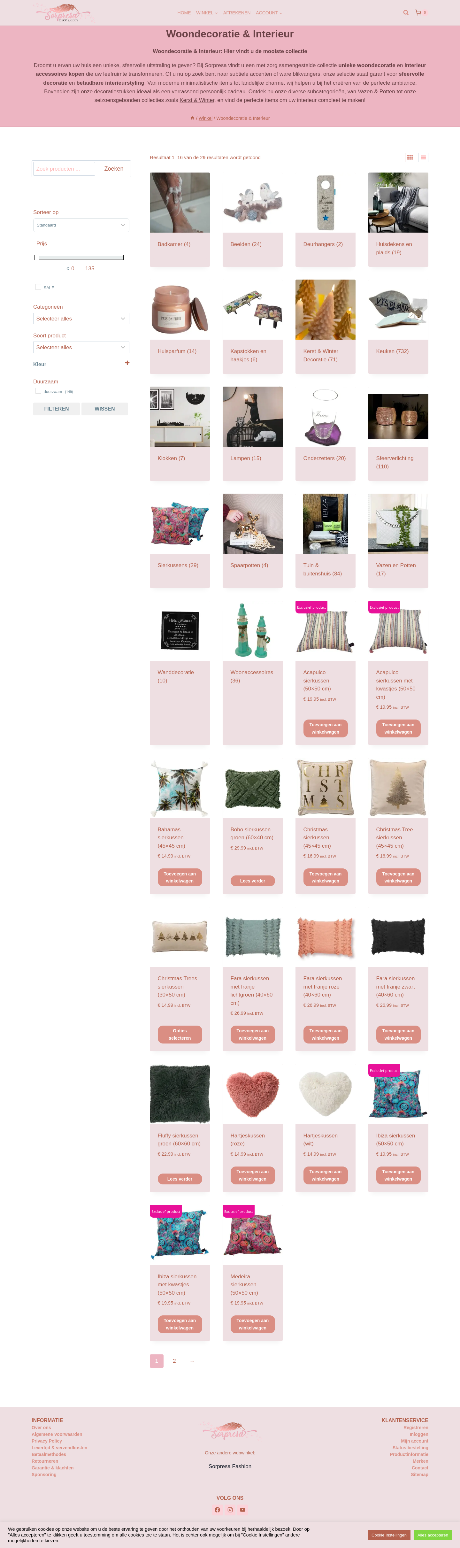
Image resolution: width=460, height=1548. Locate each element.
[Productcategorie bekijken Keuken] (398, 323)
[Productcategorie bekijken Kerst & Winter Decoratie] (325, 327)
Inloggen (419, 1434)
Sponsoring (44, 1474)
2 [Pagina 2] (174, 1361)
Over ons (41, 1427)
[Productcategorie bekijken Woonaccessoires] (253, 648)
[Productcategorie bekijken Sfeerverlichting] (398, 434)
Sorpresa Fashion (230, 1466)
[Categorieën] (81, 318)
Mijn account (414, 1441)
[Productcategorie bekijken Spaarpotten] (253, 537)
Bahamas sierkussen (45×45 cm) (171, 838)
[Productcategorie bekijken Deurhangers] (325, 216)
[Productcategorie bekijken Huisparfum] (180, 323)
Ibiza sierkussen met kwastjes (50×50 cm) (177, 1285)
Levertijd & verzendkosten (59, 1447)
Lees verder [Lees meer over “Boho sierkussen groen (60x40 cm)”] (252, 880)
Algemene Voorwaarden (57, 1434)
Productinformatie (409, 1454)
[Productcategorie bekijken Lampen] (253, 430)
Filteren (56, 409)
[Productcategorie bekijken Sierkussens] (180, 537)
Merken (420, 1461)
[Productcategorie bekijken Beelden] (253, 216)
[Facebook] (217, 1510)
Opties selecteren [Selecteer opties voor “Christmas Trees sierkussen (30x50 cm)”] (180, 1034)
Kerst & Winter (197, 100)
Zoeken (113, 169)
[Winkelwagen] (421, 12)
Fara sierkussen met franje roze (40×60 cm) (322, 986)
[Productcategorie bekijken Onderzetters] (325, 430)
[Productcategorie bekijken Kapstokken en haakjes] (253, 327)
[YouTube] (242, 1510)
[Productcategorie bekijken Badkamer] (180, 216)
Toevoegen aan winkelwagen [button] (326, 728)
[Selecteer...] (81, 347)
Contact (420, 1467)
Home (184, 12)
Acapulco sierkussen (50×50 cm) (317, 680)
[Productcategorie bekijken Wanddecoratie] (180, 648)
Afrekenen (237, 12)
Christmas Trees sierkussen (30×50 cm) (177, 986)
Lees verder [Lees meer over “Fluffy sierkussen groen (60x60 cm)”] (180, 1179)
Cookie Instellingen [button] (389, 1535)
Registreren (415, 1427)
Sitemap (419, 1474)
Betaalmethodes (49, 1454)
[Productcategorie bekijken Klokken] (180, 430)
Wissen (105, 409)
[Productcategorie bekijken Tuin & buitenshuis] (325, 541)
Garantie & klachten (53, 1467)
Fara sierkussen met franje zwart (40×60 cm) (395, 986)
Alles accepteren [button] (433, 1535)
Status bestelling (410, 1447)
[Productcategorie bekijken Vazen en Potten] (398, 541)
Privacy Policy (47, 1441)
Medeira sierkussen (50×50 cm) (244, 1285)
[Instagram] (230, 1510)
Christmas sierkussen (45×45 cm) (317, 838)
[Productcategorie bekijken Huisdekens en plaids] (398, 220)
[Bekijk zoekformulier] (406, 13)
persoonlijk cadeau (223, 92)
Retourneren (45, 1461)
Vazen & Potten (376, 92)
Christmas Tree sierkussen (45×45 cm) (394, 838)
